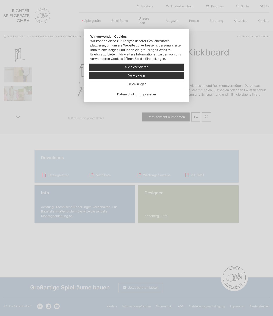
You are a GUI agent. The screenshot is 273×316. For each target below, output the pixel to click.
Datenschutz (126, 94)
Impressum (148, 94)
